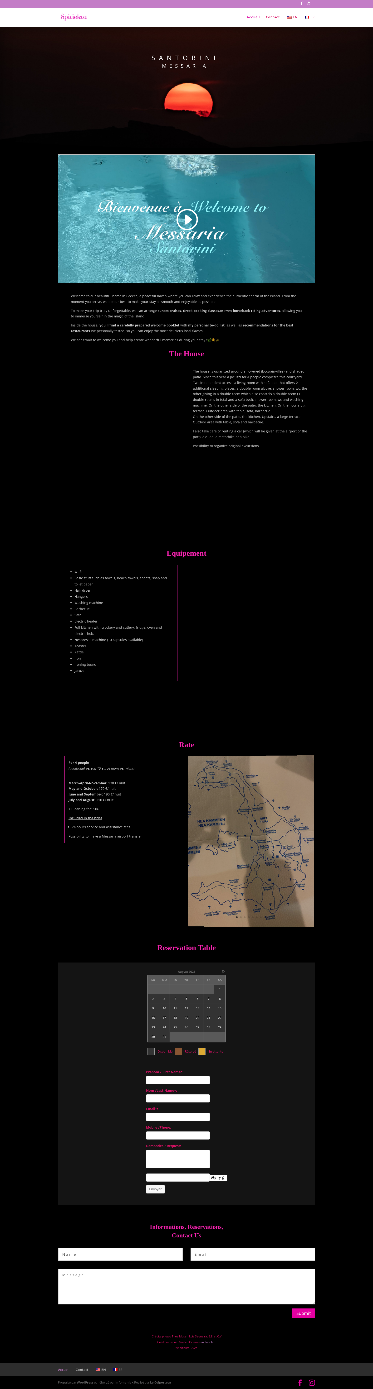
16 (153, 1018)
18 (175, 1018)
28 (208, 1027)
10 (164, 1008)
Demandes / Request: (163, 1146)
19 (186, 1018)
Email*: (152, 1108)
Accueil (253, 17)
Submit (303, 1313)
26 (186, 1027)
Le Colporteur (160, 1382)
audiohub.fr (208, 1342)
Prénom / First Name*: (164, 1072)
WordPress (85, 1382)
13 (197, 1008)
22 (219, 1018)
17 (164, 1018)
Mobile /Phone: (158, 1127)
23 (153, 1027)
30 (153, 1037)
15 (219, 1008)
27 (197, 1027)
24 (164, 1027)
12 (186, 1008)
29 (219, 1027)
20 (197, 1018)
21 (208, 1018)
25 (175, 1027)
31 (164, 1037)
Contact (273, 17)
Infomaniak (124, 1382)
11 (175, 1008)
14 (208, 1008)
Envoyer (155, 1189)
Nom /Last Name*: (161, 1090)
